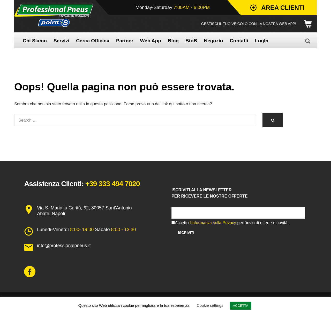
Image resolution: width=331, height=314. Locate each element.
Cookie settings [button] (210, 305)
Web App (150, 40)
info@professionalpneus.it (64, 245)
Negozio (213, 40)
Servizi (61, 40)
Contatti (239, 40)
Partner (124, 40)
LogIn (261, 40)
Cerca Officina (92, 40)
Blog (173, 40)
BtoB (191, 40)
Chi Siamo (35, 40)
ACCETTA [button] (241, 306)
